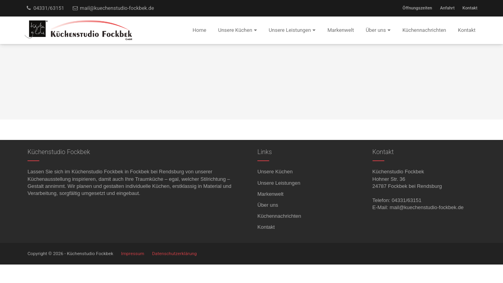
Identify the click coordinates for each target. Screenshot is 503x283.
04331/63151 (45, 8)
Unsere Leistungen (278, 183)
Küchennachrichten (279, 216)
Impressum (132, 253)
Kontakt (470, 8)
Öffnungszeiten (417, 8)
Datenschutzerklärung (174, 253)
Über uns (267, 205)
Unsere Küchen (275, 172)
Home (199, 30)
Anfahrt (447, 8)
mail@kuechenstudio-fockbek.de (113, 8)
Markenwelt (270, 194)
